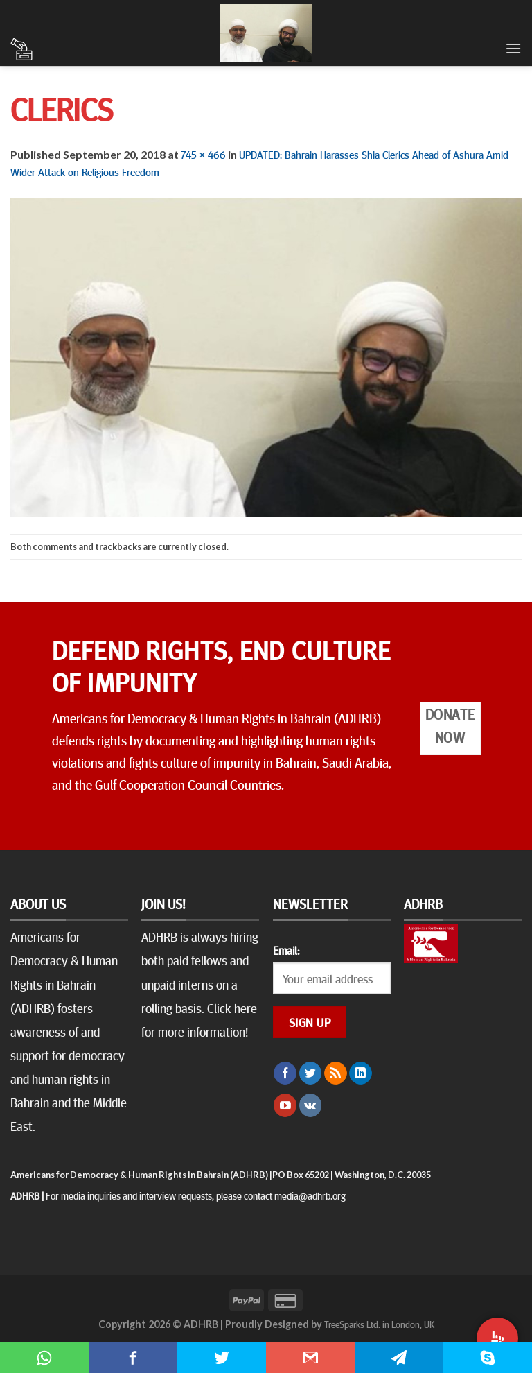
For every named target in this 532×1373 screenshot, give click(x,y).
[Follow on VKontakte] (310, 1105)
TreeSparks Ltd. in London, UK (379, 1324)
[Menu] (513, 48)
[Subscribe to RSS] (335, 1073)
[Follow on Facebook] (285, 1073)
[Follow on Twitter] (310, 1073)
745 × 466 (203, 154)
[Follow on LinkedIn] (360, 1073)
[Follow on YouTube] (285, 1105)
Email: (286, 950)
